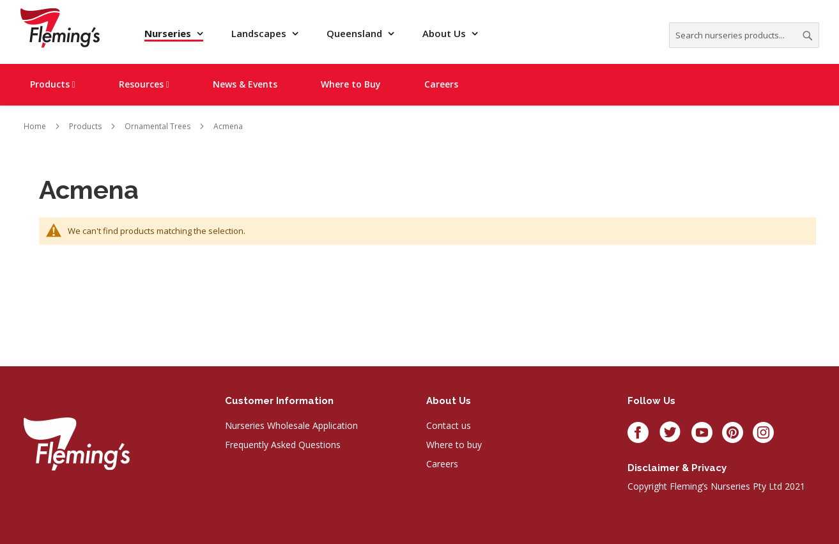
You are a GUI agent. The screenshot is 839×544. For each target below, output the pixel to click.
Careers (442, 464)
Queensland (356, 33)
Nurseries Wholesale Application (291, 425)
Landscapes (260, 33)
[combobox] (744, 35)
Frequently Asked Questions (283, 445)
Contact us (448, 425)
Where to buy (454, 445)
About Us (445, 33)
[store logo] (60, 28)
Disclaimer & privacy (677, 468)
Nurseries (169, 33)
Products (85, 126)
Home (35, 126)
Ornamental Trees (157, 126)
